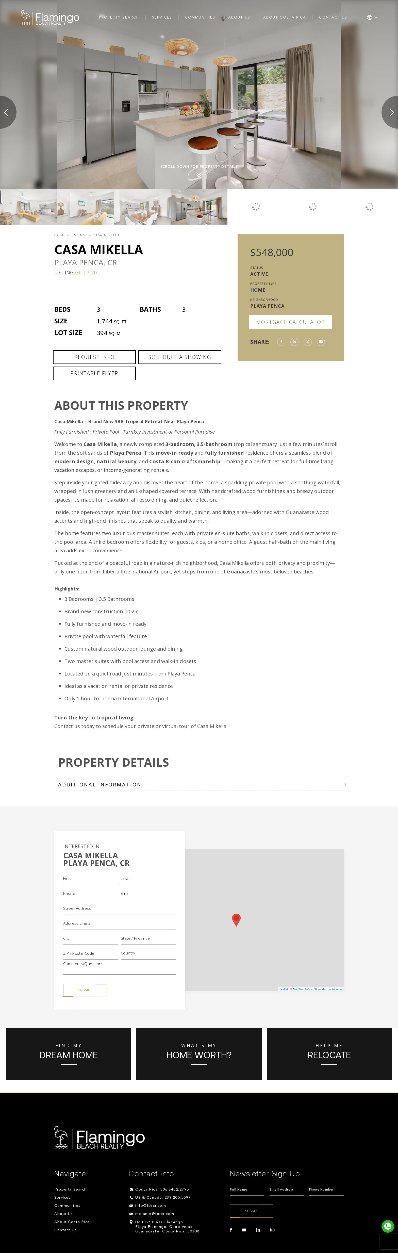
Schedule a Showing (179, 357)
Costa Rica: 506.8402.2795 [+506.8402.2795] (162, 1190)
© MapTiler (297, 989)
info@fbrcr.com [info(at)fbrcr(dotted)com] (150, 1206)
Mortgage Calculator (290, 322)
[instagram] (272, 1230)
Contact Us (333, 17)
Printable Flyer (94, 373)
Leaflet (283, 989)
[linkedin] (258, 1230)
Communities (200, 17)
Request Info (94, 357)
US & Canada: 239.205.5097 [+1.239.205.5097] (163, 1198)
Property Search (119, 17)
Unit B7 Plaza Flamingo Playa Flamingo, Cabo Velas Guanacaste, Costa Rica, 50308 (167, 1227)
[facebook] (231, 1230)
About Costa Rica (284, 17)
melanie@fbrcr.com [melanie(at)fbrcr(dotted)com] (154, 1214)
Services (162, 17)
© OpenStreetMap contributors (323, 989)
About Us (239, 17)
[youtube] (244, 1230)
